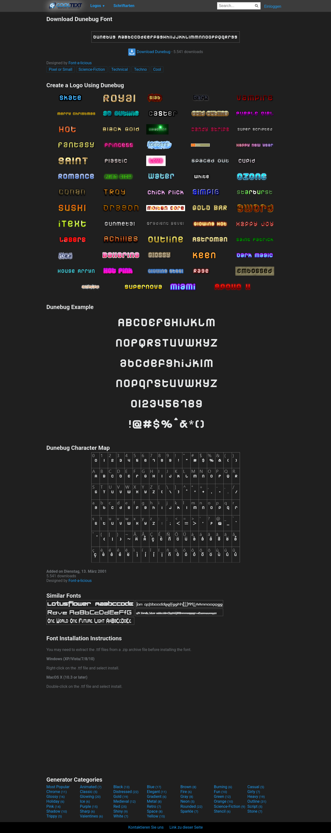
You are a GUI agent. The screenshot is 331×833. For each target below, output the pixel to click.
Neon (187, 801)
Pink (53, 806)
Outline (256, 801)
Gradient (156, 796)
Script (255, 806)
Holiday (55, 801)
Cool (157, 69)
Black (121, 787)
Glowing (90, 796)
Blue (154, 787)
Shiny (120, 811)
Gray (186, 796)
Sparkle (189, 811)
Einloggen (272, 6)
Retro (154, 806)
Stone (254, 811)
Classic (88, 791)
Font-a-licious (80, 63)
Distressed (125, 791)
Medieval (124, 801)
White (120, 816)
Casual (255, 787)
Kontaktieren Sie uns (146, 827)
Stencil (222, 811)
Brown (188, 787)
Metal (154, 801)
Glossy (55, 796)
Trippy (54, 816)
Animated (91, 787)
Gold (120, 796)
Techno (140, 69)
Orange (223, 801)
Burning (223, 787)
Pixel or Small (60, 69)
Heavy (256, 796)
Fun (220, 791)
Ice (85, 801)
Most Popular (58, 787)
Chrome (56, 791)
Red (120, 806)
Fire (186, 791)
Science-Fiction (92, 69)
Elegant (157, 791)
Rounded (191, 806)
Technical (119, 69)
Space (154, 811)
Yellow (156, 816)
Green (222, 796)
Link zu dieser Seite (186, 827)
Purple (89, 806)
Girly (253, 791)
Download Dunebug (149, 51)
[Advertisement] (23, 88)
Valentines (91, 816)
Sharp (87, 811)
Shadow (56, 811)
